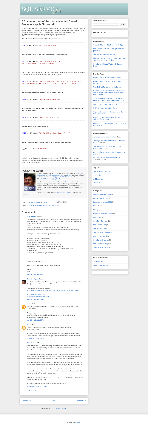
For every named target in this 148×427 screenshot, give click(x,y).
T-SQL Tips (97, 175)
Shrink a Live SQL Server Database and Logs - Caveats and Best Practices (109, 59)
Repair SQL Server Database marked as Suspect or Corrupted (107, 118)
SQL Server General (100, 240)
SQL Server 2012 (99, 225)
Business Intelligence (101, 198)
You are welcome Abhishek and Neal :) (107, 158)
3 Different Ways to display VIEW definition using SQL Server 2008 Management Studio (109, 99)
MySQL (96, 209)
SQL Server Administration (36, 205)
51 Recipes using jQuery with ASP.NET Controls (59, 177)
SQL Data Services (100, 221)
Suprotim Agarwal (33, 279)
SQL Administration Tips (102, 171)
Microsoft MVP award (63, 182)
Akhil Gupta (31, 343)
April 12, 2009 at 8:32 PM (35, 299)
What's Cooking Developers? (103, 265)
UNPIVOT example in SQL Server (105, 108)
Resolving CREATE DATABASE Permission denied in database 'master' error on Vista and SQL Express (109, 93)
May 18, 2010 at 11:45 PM (35, 338)
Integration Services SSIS (102, 202)
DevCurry (69, 175)
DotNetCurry (79, 173)
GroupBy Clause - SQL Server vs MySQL (108, 45)
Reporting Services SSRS (102, 213)
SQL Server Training (100, 244)
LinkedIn (68, 192)
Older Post (81, 401)
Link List (96, 206)
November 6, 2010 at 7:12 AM (37, 386)
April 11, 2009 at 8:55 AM (35, 274)
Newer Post (26, 401)
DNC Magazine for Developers (45, 175)
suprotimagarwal (60, 192)
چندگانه (29, 304)
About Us (96, 183)
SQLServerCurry (59, 175)
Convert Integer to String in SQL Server (107, 77)
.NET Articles (98, 179)
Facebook (25, 194)
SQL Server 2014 (99, 228)
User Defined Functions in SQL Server (107, 87)
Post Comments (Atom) (58, 408)
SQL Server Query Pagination (104, 54)
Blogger (77, 422)
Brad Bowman (32, 216)
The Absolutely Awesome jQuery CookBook (50, 179)
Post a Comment (30, 391)
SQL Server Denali (100, 236)
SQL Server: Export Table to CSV (105, 104)
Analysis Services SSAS (102, 194)
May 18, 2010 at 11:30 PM (35, 320)
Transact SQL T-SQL (52, 205)
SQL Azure (97, 217)
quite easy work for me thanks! (104, 137)
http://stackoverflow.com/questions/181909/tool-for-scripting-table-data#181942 (53, 290)
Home (54, 401)
